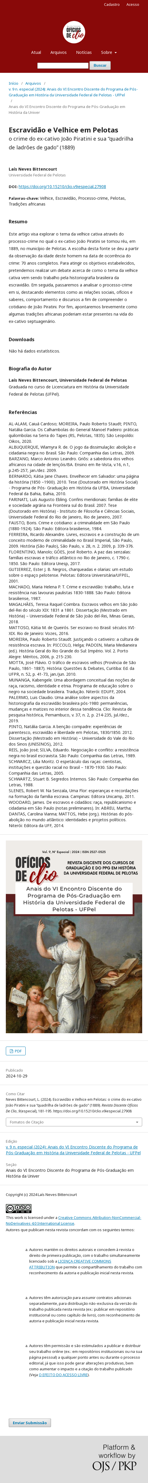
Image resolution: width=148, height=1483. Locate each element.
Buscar (100, 65)
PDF (18, 1051)
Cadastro (112, 4)
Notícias (84, 52)
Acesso (132, 4)
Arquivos (58, 52)
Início (13, 83)
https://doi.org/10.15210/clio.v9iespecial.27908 (62, 186)
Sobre (107, 52)
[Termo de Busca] (63, 66)
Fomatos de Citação (27, 1122)
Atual (36, 52)
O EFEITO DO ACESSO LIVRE (63, 1374)
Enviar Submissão (30, 1422)
